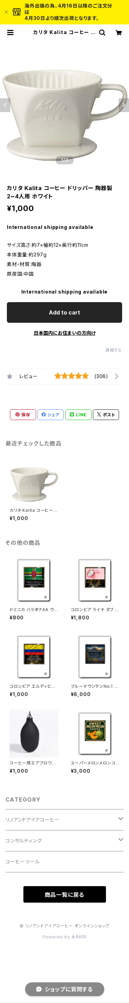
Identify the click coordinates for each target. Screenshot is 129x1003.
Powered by (65, 936)
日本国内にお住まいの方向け (65, 333)
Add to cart (64, 312)
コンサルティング (24, 841)
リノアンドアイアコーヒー (33, 820)
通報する (113, 350)
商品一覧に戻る (65, 894)
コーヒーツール (23, 861)
